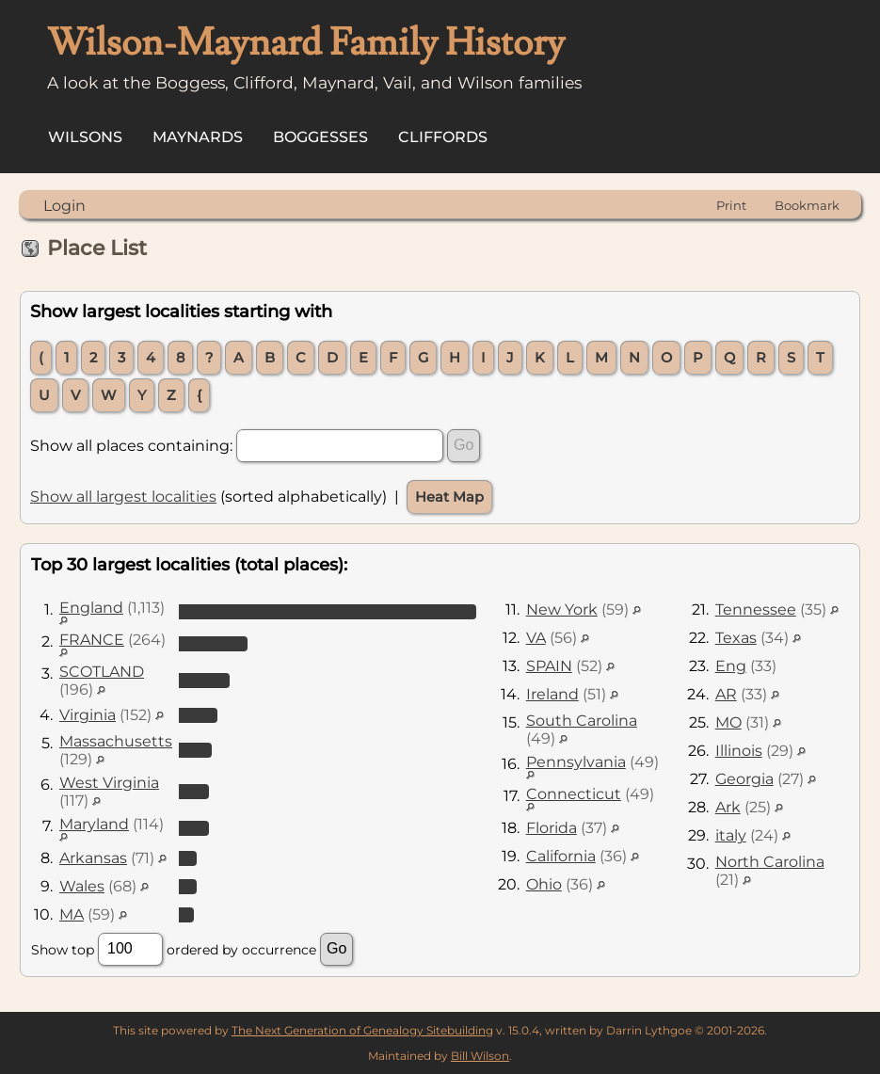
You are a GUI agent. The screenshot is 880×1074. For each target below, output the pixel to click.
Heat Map (449, 497)
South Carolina (581, 720)
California (561, 856)
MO (728, 722)
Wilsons (85, 137)
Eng (730, 666)
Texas (736, 638)
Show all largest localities (123, 496)
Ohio (544, 884)
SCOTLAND (101, 672)
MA (71, 914)
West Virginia (109, 783)
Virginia (87, 715)
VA (536, 638)
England (91, 608)
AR (726, 694)
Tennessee (755, 609)
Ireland (552, 694)
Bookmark (807, 205)
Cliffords (443, 137)
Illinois (738, 751)
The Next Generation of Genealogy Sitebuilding (362, 1030)
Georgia (744, 779)
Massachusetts (115, 741)
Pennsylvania (576, 762)
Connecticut (573, 794)
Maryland (94, 824)
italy (730, 835)
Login (64, 206)
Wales (81, 886)
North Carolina (769, 862)
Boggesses (320, 137)
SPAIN (549, 666)
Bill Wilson (480, 1056)
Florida (551, 828)
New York (562, 609)
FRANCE (91, 640)
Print (731, 205)
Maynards (197, 137)
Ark (728, 807)
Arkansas (93, 858)
